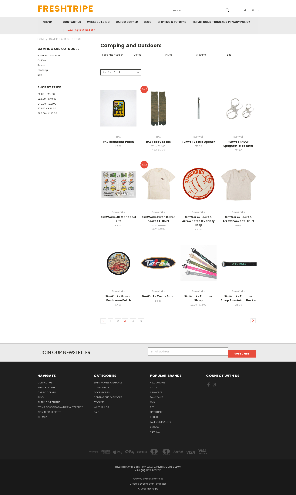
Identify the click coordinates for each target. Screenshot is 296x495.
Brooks (154, 424)
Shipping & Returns (172, 22)
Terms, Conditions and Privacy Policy (221, 22)
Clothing (43, 70)
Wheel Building (98, 22)
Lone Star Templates (154, 481)
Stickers (99, 400)
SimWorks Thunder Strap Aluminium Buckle (238, 298)
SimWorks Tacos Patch (158, 296)
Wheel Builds (101, 405)
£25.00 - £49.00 (47, 99)
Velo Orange (157, 380)
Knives (41, 65)
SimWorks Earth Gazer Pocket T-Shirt (158, 219)
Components (101, 385)
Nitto (153, 385)
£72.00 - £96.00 (47, 108)
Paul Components (160, 419)
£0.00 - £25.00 (46, 94)
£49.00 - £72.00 (47, 104)
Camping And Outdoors (108, 395)
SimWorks (156, 390)
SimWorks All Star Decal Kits (118, 219)
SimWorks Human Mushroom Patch (118, 298)
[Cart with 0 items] (257, 10)
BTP (152, 405)
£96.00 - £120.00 (47, 113)
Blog (148, 22)
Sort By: (107, 72)
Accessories (102, 390)
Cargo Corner (127, 22)
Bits (40, 75)
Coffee (42, 60)
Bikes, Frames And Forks (108, 380)
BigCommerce (154, 476)
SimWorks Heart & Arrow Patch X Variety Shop (198, 221)
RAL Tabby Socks (158, 142)
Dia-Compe (156, 395)
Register (56, 410)
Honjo (154, 415)
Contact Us (72, 22)
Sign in (42, 410)
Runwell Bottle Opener (198, 142)
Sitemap (42, 415)
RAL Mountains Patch (118, 142)
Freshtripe (156, 410)
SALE (96, 410)
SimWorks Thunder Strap (198, 298)
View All (155, 429)
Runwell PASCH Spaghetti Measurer (238, 144)
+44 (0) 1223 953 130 (81, 30)
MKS (152, 400)
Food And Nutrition (49, 55)
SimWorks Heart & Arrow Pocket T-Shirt (238, 219)
